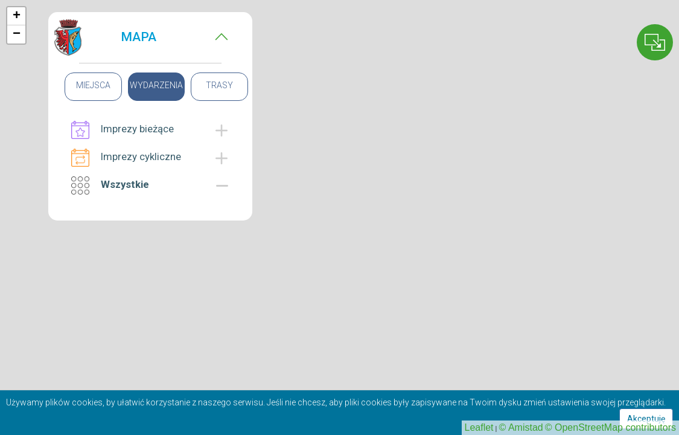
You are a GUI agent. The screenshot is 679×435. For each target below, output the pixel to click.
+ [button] (17, 16)
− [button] (17, 34)
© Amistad (521, 427)
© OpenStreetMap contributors (610, 427)
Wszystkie (110, 185)
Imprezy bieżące (122, 130)
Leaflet (479, 427)
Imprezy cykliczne (126, 158)
